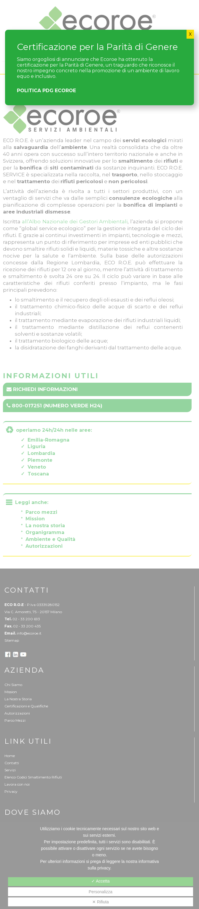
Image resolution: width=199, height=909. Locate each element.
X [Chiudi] (190, 34)
